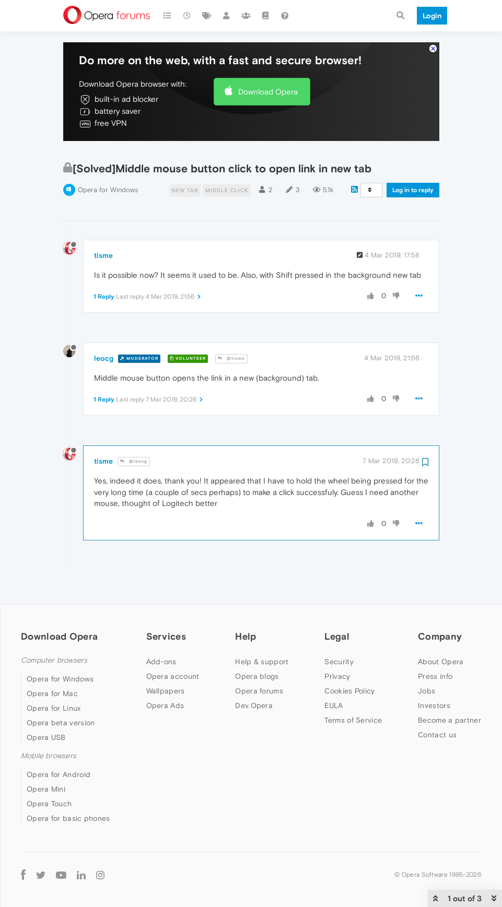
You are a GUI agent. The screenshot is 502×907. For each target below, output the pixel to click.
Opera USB (46, 731)
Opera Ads (165, 699)
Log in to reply (413, 184)
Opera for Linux (54, 702)
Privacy (337, 670)
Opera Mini (46, 783)
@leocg (133, 455)
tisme (103, 249)
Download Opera (268, 85)
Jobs (426, 684)
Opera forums (259, 684)
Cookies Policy (349, 684)
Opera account (173, 670)
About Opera (440, 655)
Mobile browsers (48, 750)
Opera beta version (61, 717)
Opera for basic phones (68, 812)
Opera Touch (49, 798)
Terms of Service (353, 714)
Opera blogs (256, 670)
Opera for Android (58, 768)
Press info (435, 670)
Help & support (261, 655)
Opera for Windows (108, 184)
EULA (333, 699)
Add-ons (161, 655)
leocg (103, 352)
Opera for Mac (52, 688)
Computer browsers (54, 654)
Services (166, 630)
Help (245, 630)
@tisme (231, 352)
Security (338, 655)
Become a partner (449, 714)
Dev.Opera (254, 699)
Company (440, 630)
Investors (434, 699)
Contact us (437, 728)
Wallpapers (165, 684)
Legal (336, 630)
